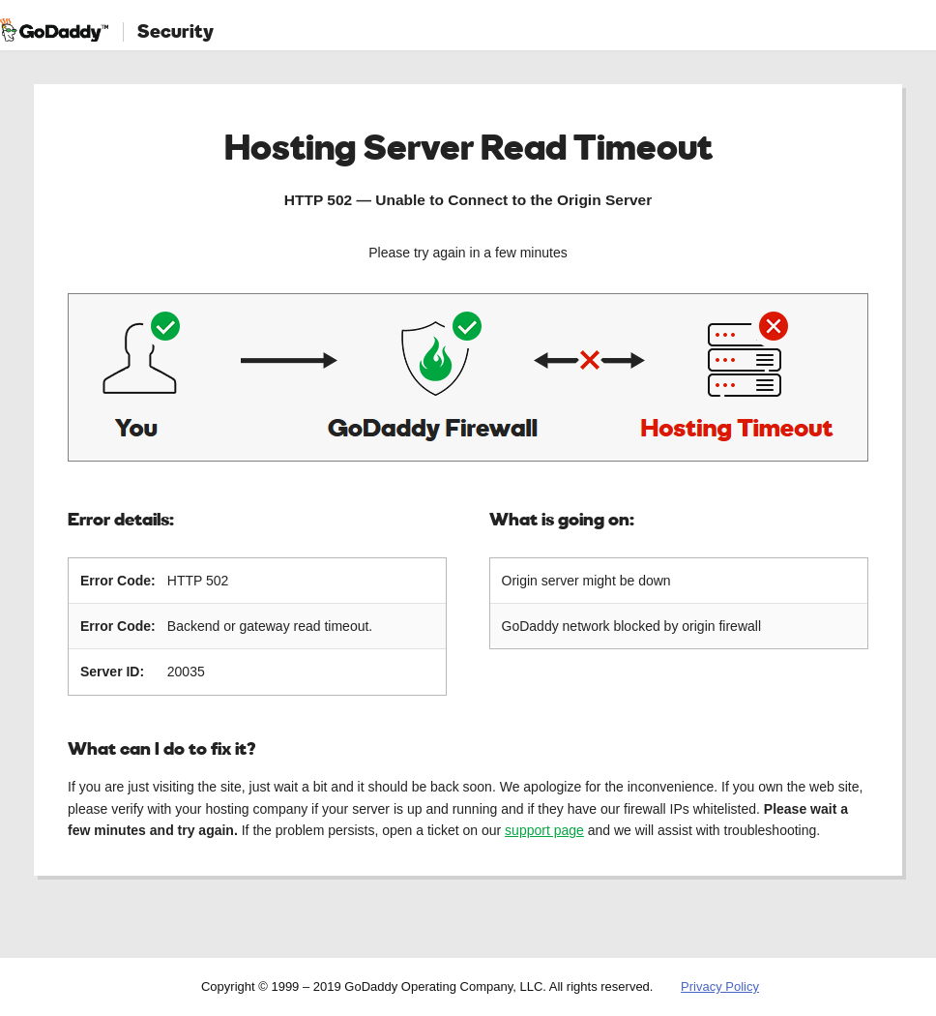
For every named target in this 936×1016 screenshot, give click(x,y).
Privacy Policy (720, 986)
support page (544, 830)
